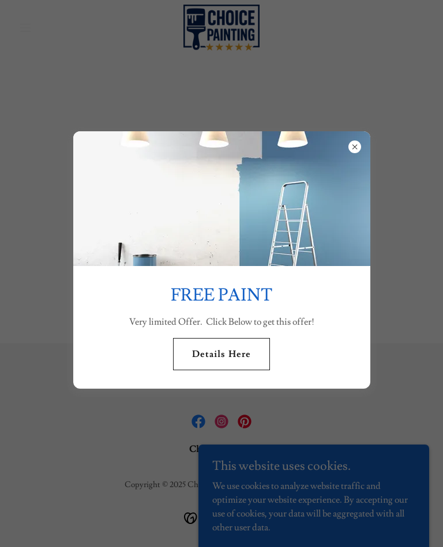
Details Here (221, 354)
